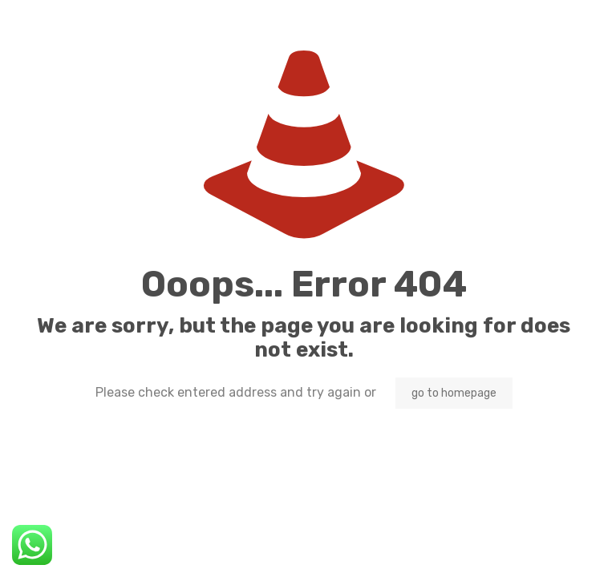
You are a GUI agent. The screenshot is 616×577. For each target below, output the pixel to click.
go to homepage (453, 393)
